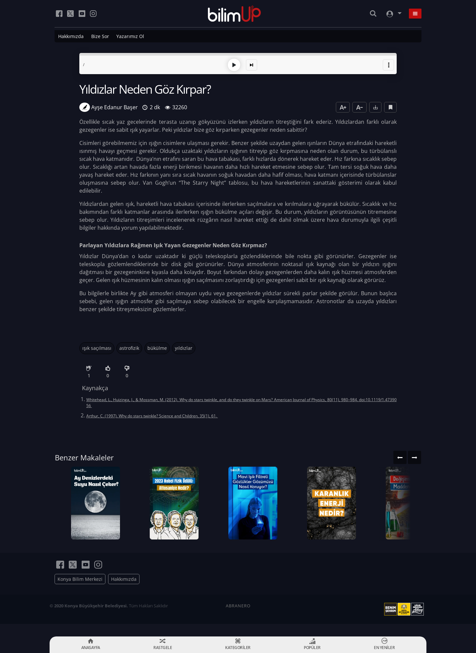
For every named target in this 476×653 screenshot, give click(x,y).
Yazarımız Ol (130, 36)
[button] (388, 64)
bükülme (157, 347)
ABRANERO (238, 618)
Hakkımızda (71, 36)
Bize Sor (100, 36)
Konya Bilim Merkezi (80, 591)
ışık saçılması (96, 347)
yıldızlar (183, 347)
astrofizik (129, 347)
